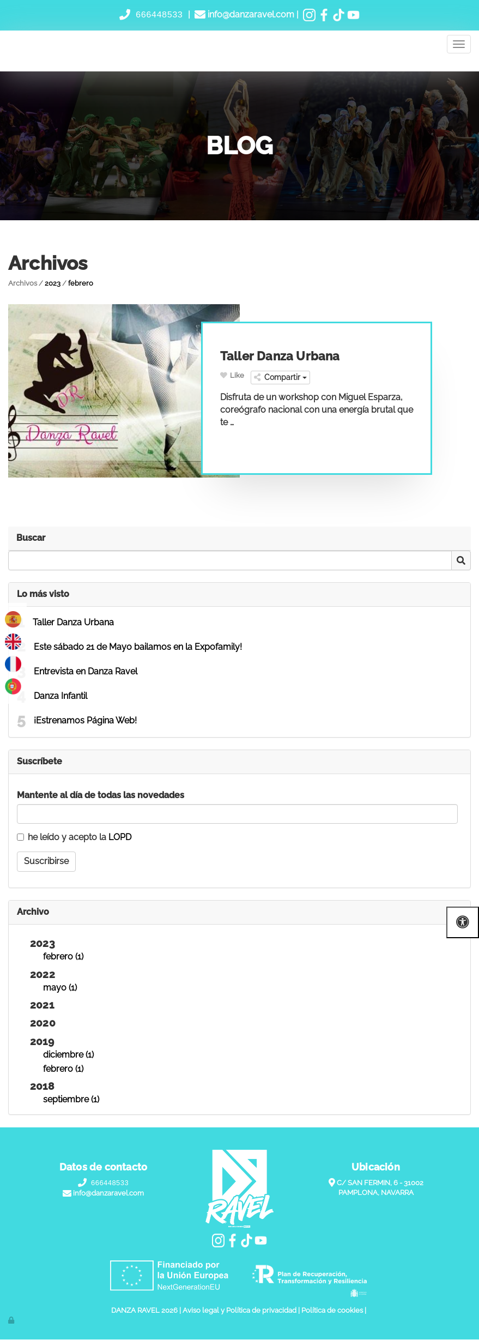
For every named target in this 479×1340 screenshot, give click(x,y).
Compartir (280, 377)
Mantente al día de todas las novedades (100, 795)
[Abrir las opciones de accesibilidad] (462, 922)
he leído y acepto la (74, 837)
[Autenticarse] (12, 1320)
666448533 (159, 15)
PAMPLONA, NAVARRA (376, 1193)
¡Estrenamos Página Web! (85, 720)
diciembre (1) (68, 1054)
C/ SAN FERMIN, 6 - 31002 (380, 1183)
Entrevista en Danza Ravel (85, 671)
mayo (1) (60, 987)
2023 (52, 283)
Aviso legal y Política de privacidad (239, 1310)
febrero (80, 283)
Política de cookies (332, 1310)
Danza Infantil (60, 696)
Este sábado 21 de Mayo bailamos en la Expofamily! (138, 647)
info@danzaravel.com (249, 15)
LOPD (119, 837)
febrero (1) (63, 957)
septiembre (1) (71, 1100)
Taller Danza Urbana (73, 623)
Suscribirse (46, 861)
